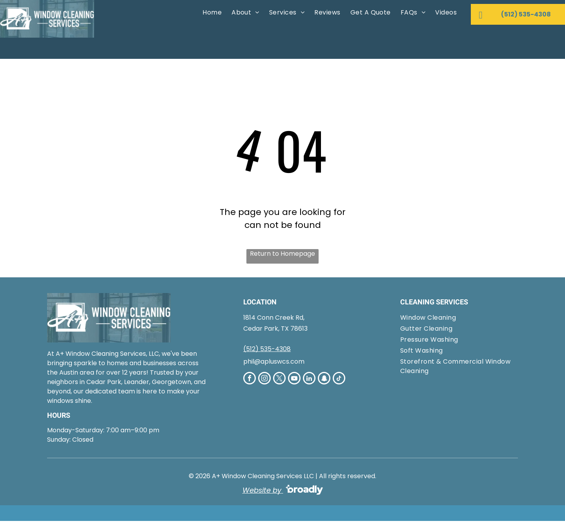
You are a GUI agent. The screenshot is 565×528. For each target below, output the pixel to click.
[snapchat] (324, 379)
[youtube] (294, 379)
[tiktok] (339, 379)
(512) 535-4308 (267, 348)
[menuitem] (211, 12)
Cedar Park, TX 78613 (275, 328)
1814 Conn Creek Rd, (273, 317)
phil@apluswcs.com (273, 361)
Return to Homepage (282, 253)
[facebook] (249, 379)
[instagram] (264, 379)
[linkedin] (309, 379)
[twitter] (279, 379)
